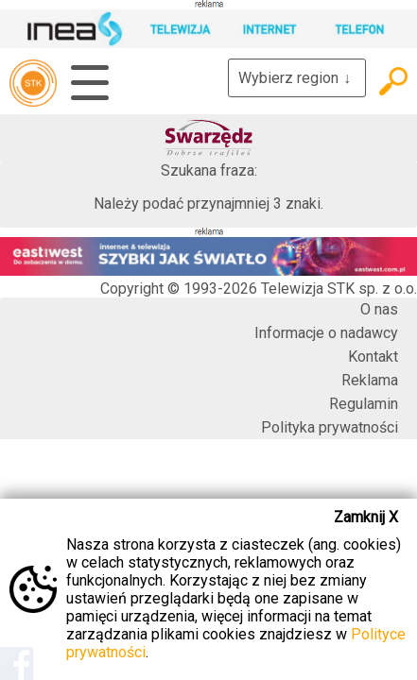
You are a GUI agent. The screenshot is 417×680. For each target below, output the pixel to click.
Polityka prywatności (329, 427)
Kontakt (373, 357)
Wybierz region (297, 78)
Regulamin (363, 404)
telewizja (33, 83)
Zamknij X (366, 517)
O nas (379, 309)
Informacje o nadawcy (326, 333)
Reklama (369, 380)
